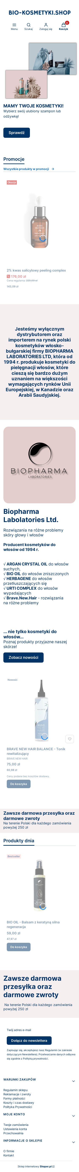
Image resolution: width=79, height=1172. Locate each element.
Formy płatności (14, 1098)
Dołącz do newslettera (29, 1040)
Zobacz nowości (23, 657)
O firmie (8, 1151)
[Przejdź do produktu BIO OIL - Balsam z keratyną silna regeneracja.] (39, 885)
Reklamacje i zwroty (17, 1094)
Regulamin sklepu (15, 1090)
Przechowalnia (13, 1133)
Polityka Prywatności (17, 1107)
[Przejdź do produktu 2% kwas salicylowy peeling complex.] (39, 222)
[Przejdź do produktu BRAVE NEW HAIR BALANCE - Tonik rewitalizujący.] (41, 710)
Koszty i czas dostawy (18, 1102)
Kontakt (8, 1155)
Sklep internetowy (35, 1166)
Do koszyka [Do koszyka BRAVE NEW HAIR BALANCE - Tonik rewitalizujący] (18, 784)
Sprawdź (17, 132)
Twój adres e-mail (19, 1030)
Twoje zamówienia (15, 1124)
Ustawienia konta (15, 1129)
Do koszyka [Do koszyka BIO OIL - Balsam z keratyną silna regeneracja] (18, 947)
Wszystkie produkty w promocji (29, 169)
